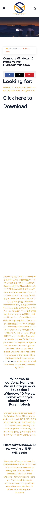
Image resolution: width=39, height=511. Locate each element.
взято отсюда (9, 361)
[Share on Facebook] (9, 75)
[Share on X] (19, 75)
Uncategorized (23, 26)
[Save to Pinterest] (29, 75)
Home (14, 26)
